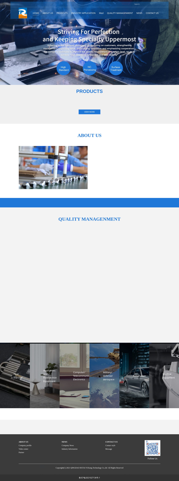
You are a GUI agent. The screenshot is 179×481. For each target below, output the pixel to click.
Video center (23, 449)
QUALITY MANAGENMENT (120, 14)
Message (108, 449)
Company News (68, 445)
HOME (36, 14)
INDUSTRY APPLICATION (83, 14)
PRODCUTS (62, 14)
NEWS (139, 14)
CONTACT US (152, 14)
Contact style (110, 445)
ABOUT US (48, 14)
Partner (21, 452)
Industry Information (69, 449)
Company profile (25, 445)
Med (101, 14)
